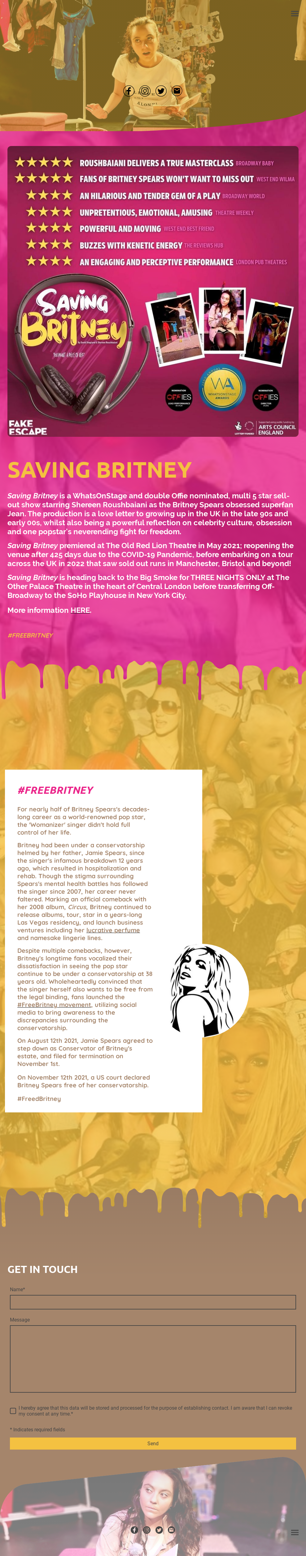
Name (17, 1289)
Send (153, 1443)
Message (20, 1320)
